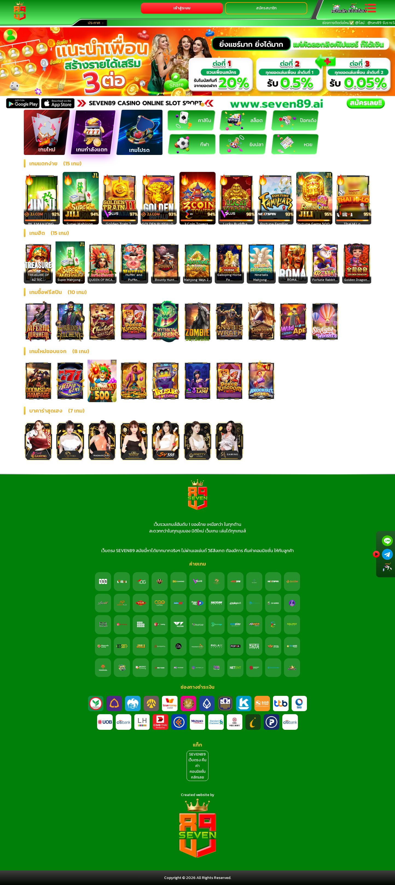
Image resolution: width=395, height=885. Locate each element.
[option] (197, 68)
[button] (187, 104)
